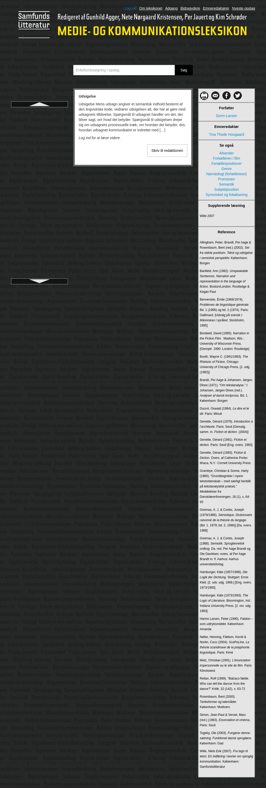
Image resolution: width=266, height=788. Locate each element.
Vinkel (39, 168)
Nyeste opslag (243, 8)
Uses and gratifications (39, 150)
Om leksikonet (150, 8)
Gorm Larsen (226, 116)
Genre (227, 169)
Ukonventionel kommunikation (39, 122)
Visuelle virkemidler (39, 267)
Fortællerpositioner (226, 163)
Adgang (171, 8)
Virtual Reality (39, 215)
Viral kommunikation (39, 178)
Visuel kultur (39, 258)
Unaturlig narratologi (39, 131)
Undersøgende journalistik (39, 140)
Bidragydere (190, 8)
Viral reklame (39, 187)
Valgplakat (39, 159)
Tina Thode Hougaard (226, 134)
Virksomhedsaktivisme (39, 196)
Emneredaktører (216, 8)
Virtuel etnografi (39, 224)
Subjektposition (226, 189)
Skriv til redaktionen (167, 150)
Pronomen (226, 179)
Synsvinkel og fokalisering (226, 195)
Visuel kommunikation (39, 248)
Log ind (130, 8)
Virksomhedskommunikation (39, 206)
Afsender (226, 153)
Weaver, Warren (39, 276)
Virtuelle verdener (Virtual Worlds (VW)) (39, 236)
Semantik (226, 184)
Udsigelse (39, 112)
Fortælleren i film (226, 158)
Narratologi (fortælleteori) (226, 174)
